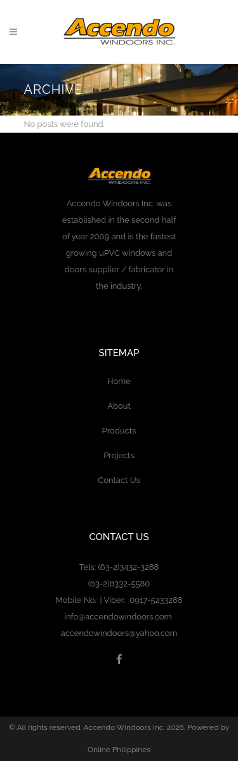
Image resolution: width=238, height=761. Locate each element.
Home (119, 381)
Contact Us (119, 480)
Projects (119, 455)
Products (119, 430)
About (119, 406)
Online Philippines (119, 749)
